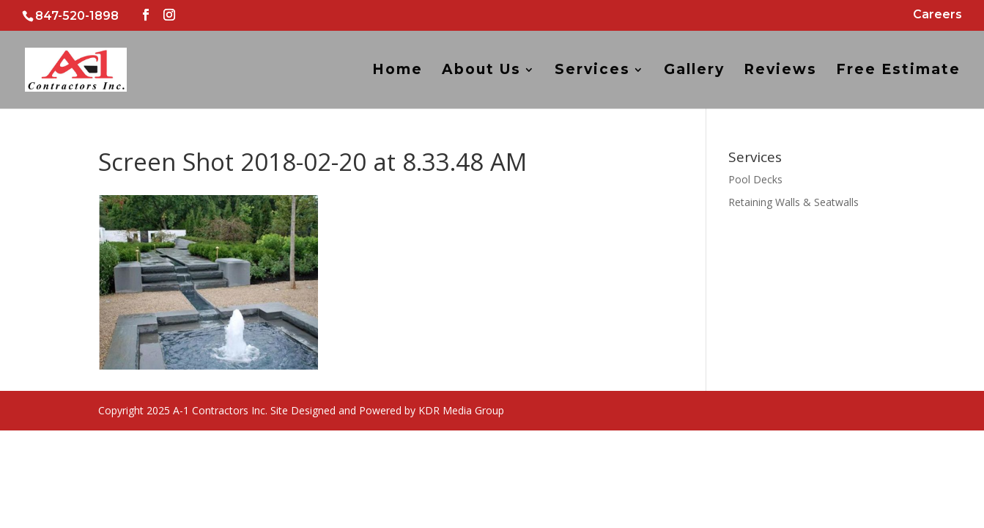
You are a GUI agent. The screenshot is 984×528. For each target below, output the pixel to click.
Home (397, 71)
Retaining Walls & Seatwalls (793, 202)
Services (592, 71)
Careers (937, 15)
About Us (481, 71)
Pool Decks (755, 179)
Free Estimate (898, 71)
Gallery (694, 71)
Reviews (780, 71)
